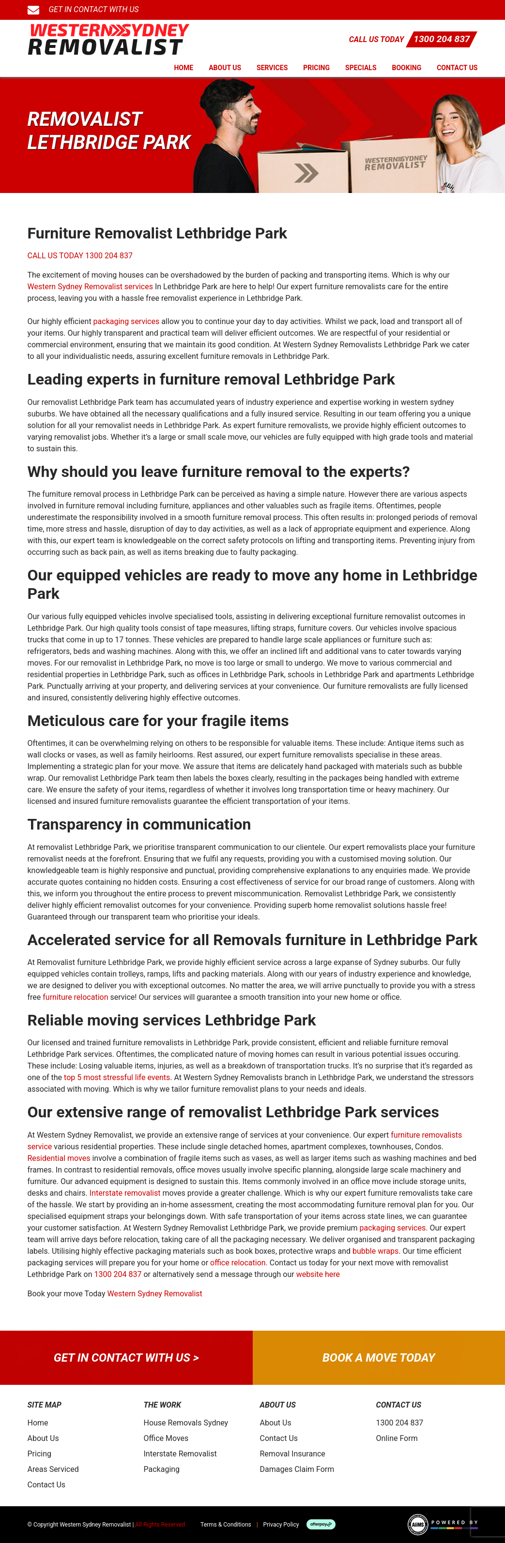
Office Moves (166, 1438)
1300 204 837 (441, 39)
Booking (407, 68)
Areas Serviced (53, 1469)
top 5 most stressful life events (117, 1077)
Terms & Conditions (225, 1524)
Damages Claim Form (297, 1469)
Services (272, 68)
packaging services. (394, 1227)
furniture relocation (75, 997)
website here (318, 1274)
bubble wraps (375, 1251)
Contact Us (457, 68)
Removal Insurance (292, 1453)
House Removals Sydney (186, 1422)
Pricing (316, 68)
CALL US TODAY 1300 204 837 (80, 255)
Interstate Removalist (180, 1453)
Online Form (397, 1438)
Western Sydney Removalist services (90, 286)
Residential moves (59, 1158)
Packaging (162, 1469)
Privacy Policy (281, 1524)
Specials (361, 68)
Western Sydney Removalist (154, 1293)
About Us (225, 68)
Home (183, 68)
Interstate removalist (125, 1193)
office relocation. (239, 1262)
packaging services (126, 321)
